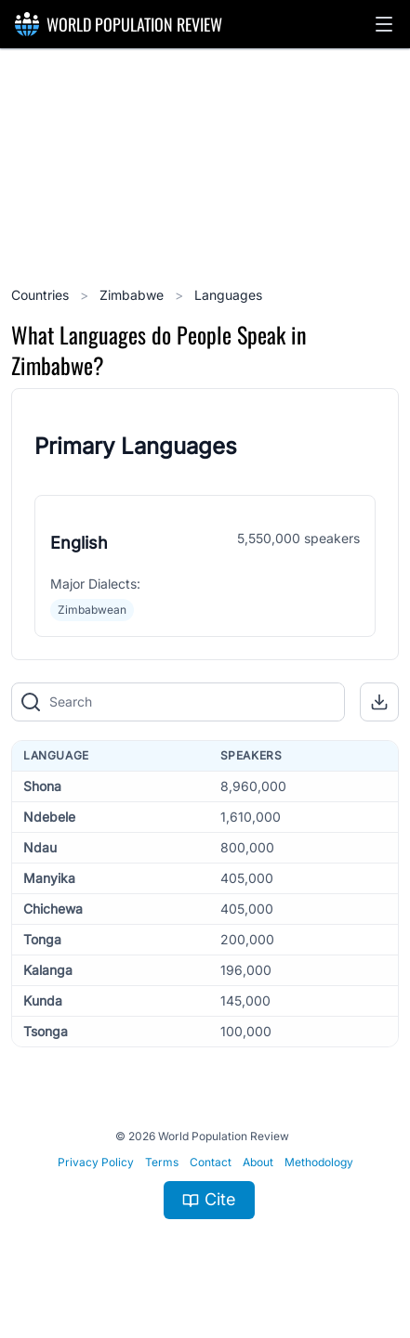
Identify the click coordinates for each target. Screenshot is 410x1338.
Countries (42, 295)
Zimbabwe (133, 295)
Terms (162, 1162)
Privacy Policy (96, 1162)
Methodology (318, 1162)
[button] (384, 24)
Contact (210, 1162)
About (258, 1162)
